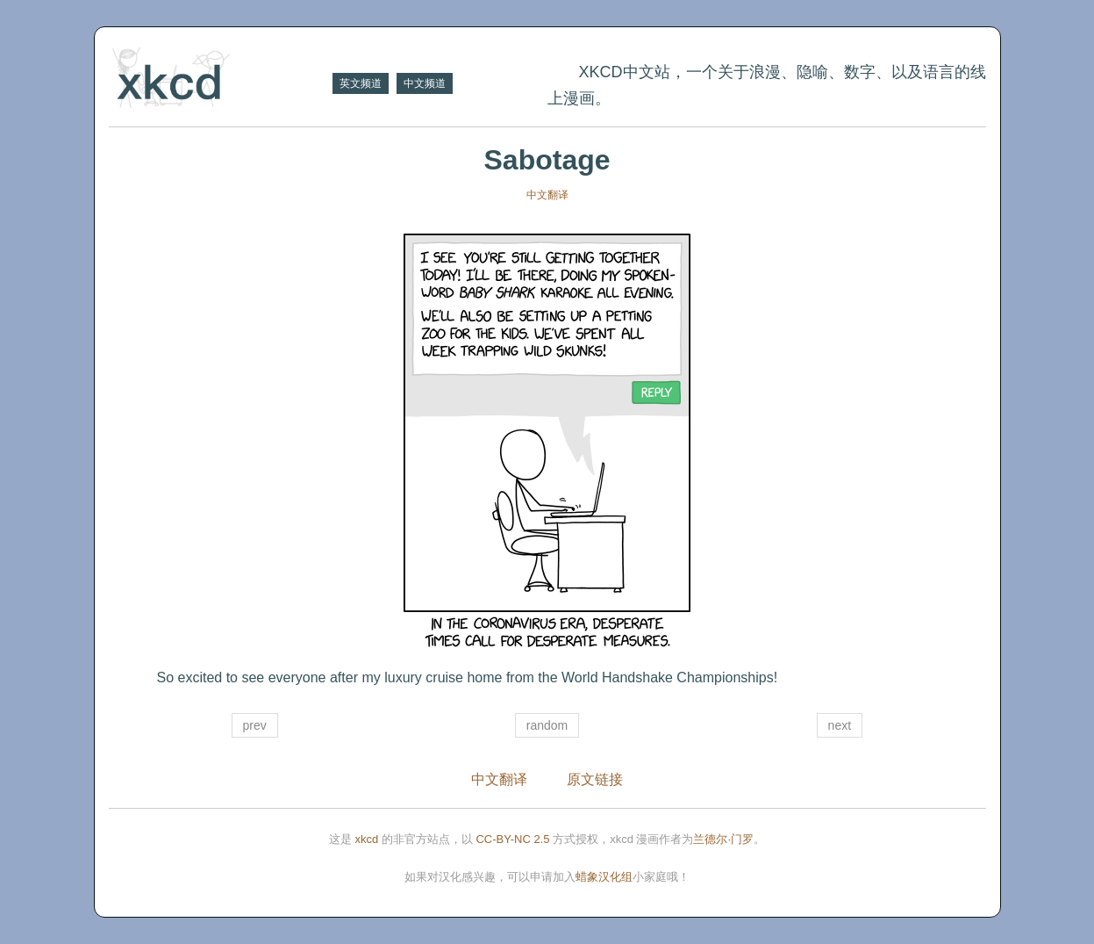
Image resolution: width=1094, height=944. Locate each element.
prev (255, 725)
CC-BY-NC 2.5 (512, 839)
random (547, 725)
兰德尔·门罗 (723, 839)
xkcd (367, 839)
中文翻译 (547, 195)
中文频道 (425, 83)
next (839, 725)
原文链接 (595, 779)
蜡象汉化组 (604, 876)
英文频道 (361, 83)
